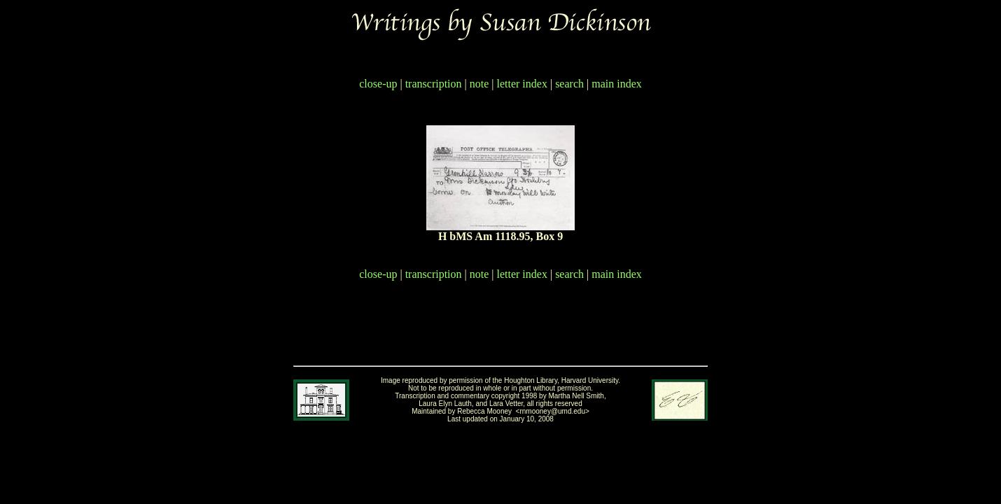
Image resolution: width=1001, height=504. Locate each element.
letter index (522, 84)
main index (617, 84)
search (569, 84)
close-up (378, 84)
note (479, 84)
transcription (433, 84)
